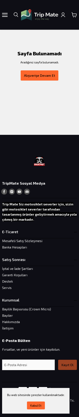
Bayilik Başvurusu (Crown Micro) (26, 309)
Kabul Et (36, 405)
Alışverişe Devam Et (39, 75)
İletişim (7, 328)
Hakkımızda (11, 322)
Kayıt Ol (68, 365)
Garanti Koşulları (14, 275)
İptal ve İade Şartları (17, 268)
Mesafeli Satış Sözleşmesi (22, 241)
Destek (7, 281)
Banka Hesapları (14, 247)
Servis (7, 288)
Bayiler (7, 315)
